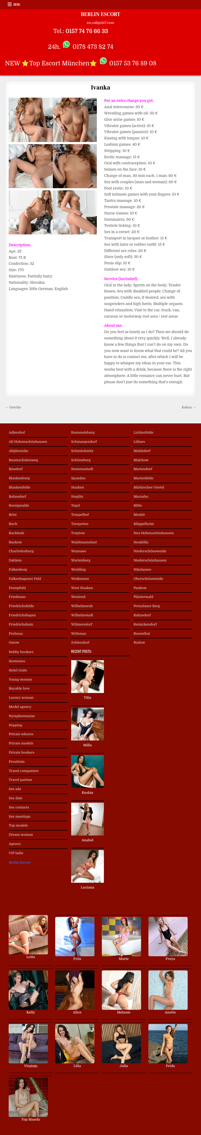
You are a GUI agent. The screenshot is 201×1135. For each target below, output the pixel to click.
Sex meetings (19, 816)
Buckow (15, 542)
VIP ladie (16, 853)
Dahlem (15, 560)
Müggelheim (143, 524)
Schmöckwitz (82, 451)
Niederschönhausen (149, 560)
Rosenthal (141, 633)
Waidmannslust (84, 542)
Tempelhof (80, 515)
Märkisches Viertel (148, 487)
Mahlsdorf (141, 451)
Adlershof (17, 432)
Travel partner (20, 780)
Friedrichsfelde (21, 606)
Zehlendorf (80, 642)
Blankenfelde (19, 487)
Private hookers (21, 752)
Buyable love (19, 688)
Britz (12, 515)
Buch (13, 524)
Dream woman (21, 835)
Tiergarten (79, 524)
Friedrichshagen (22, 615)
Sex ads (15, 789)
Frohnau (16, 633)
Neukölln (140, 542)
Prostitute (17, 762)
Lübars (139, 442)
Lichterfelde (143, 432)
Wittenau (78, 633)
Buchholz (16, 533)
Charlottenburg (21, 551)
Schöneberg (81, 460)
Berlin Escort (20, 862)
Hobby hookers (21, 652)
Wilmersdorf (81, 624)
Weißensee (80, 579)
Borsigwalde (19, 505)
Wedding (78, 569)
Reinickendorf (145, 624)
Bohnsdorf (17, 496)
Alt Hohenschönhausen (28, 442)
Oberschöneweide (148, 579)
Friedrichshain (21, 624)
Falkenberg (18, 569)
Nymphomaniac (22, 716)
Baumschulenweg (23, 460)
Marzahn (140, 496)
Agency (15, 844)
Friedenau (17, 597)
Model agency (20, 707)
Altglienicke (18, 451)
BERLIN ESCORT (100, 14)
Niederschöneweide (149, 551)
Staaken (77, 487)
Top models (18, 825)
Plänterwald (143, 597)
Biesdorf (16, 469)
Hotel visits (18, 670)
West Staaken (82, 588)
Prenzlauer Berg (146, 606)
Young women (20, 679)
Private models (21, 743)
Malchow (141, 460)
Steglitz (77, 496)
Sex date (15, 798)
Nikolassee (142, 569)
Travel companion (23, 771)
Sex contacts (19, 807)
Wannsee (78, 551)
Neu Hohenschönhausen (153, 533)
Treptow (78, 533)
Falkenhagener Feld (25, 579)
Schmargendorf (84, 442)
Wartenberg (81, 560)
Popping (15, 725)
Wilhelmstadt (82, 615)
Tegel (75, 505)
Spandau (78, 478)
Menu (16, 4)
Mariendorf (142, 469)
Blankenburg (19, 478)
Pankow (140, 588)
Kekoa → (189, 407)
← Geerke (13, 407)
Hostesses (17, 661)
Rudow (139, 642)
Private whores (21, 734)
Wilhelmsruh (82, 606)
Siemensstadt (82, 469)
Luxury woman (21, 698)
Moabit (139, 515)
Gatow (14, 642)
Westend (78, 597)
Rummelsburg (83, 432)
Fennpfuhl (17, 588)
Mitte (137, 505)
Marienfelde (143, 478)
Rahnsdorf (142, 615)
